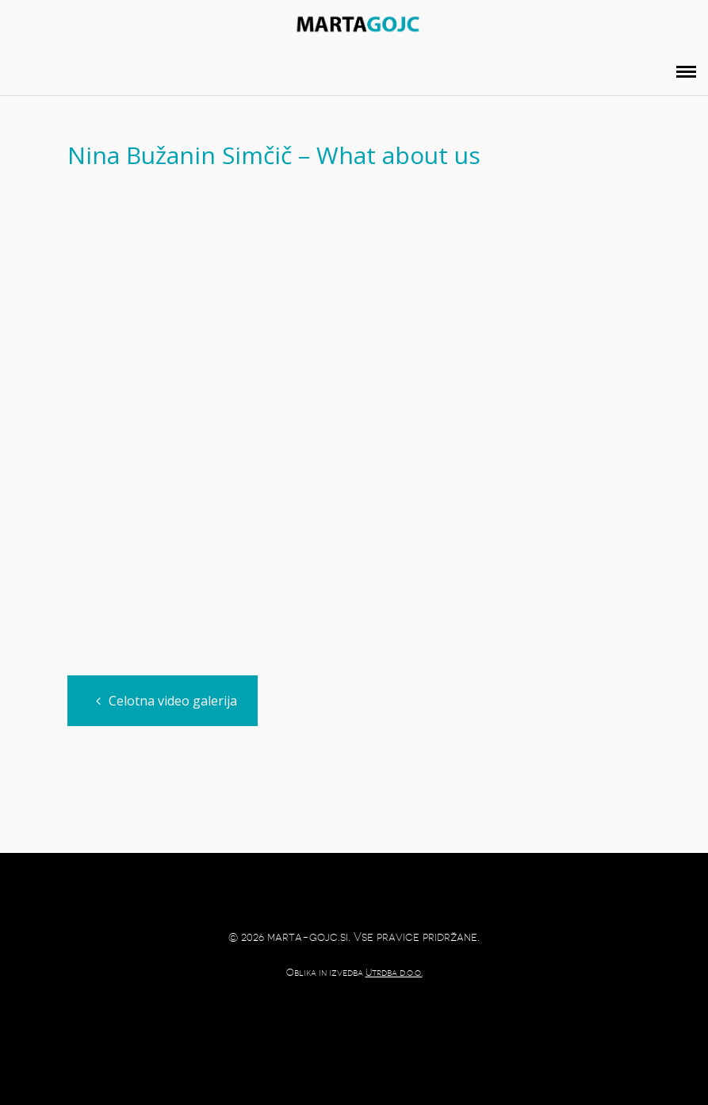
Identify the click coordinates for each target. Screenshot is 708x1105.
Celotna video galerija (166, 700)
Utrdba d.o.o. (394, 972)
